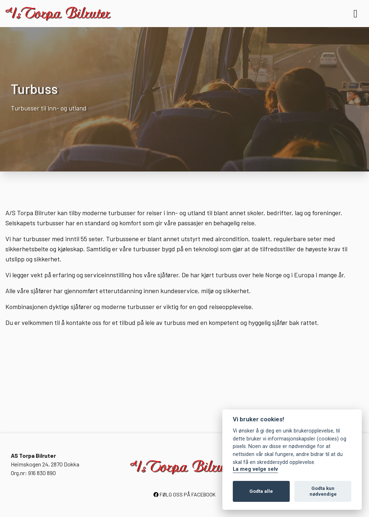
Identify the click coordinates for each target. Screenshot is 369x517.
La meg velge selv (255, 469)
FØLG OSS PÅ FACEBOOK (184, 494)
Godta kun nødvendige (323, 491)
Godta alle (261, 491)
